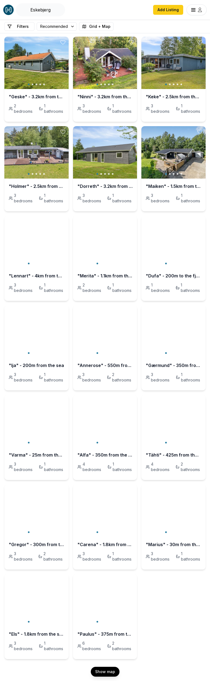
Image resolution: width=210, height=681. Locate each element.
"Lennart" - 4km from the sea (36, 276)
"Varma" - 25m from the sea (36, 455)
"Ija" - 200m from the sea (36, 365)
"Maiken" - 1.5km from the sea (173, 186)
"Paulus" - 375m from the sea (105, 634)
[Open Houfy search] (40, 9)
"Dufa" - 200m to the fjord (173, 276)
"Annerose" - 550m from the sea (105, 365)
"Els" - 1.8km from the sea (36, 634)
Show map (105, 671)
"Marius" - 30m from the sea (173, 544)
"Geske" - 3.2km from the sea (36, 96)
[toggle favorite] (62, 42)
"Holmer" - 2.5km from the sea (36, 186)
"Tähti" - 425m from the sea (173, 455)
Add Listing (168, 9)
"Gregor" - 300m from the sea (36, 544)
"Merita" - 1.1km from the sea (105, 276)
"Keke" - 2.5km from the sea (173, 96)
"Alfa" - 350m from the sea (105, 455)
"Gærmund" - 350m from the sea (173, 365)
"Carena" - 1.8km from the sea (105, 544)
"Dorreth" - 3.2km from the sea (105, 186)
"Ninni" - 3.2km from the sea (105, 96)
